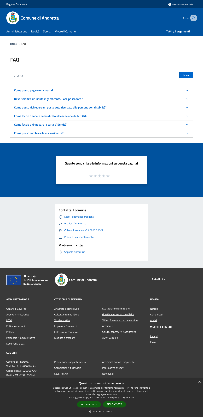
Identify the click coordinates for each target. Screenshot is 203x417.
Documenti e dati (15, 343)
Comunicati (156, 314)
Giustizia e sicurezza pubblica (118, 314)
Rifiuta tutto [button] (114, 404)
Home (13, 44)
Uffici (9, 320)
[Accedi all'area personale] (180, 4)
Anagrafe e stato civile (66, 309)
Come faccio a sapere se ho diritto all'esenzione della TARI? (50, 116)
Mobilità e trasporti (64, 338)
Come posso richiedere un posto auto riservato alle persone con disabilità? (60, 107)
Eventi (153, 342)
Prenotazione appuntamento (70, 362)
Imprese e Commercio (66, 326)
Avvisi (153, 320)
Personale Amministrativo (20, 338)
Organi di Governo (16, 309)
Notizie (154, 309)
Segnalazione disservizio (67, 368)
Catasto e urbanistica (66, 332)
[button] (101, 411)
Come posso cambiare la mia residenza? (39, 133)
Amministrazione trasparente (118, 362)
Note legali (108, 374)
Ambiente (107, 326)
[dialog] (101, 397)
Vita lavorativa (62, 320)
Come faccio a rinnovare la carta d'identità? (41, 124)
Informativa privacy (113, 368)
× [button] (199, 382)
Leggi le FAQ (61, 374)
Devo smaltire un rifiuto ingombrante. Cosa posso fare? (48, 99)
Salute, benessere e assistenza (119, 332)
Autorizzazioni (110, 338)
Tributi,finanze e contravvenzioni (120, 320)
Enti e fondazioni (15, 326)
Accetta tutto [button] (89, 404)
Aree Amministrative (17, 314)
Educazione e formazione (116, 308)
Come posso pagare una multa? (33, 90)
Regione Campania (16, 4)
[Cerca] (193, 18)
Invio (186, 75)
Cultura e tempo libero (66, 314)
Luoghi (154, 336)
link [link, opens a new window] (132, 397)
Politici (10, 332)
